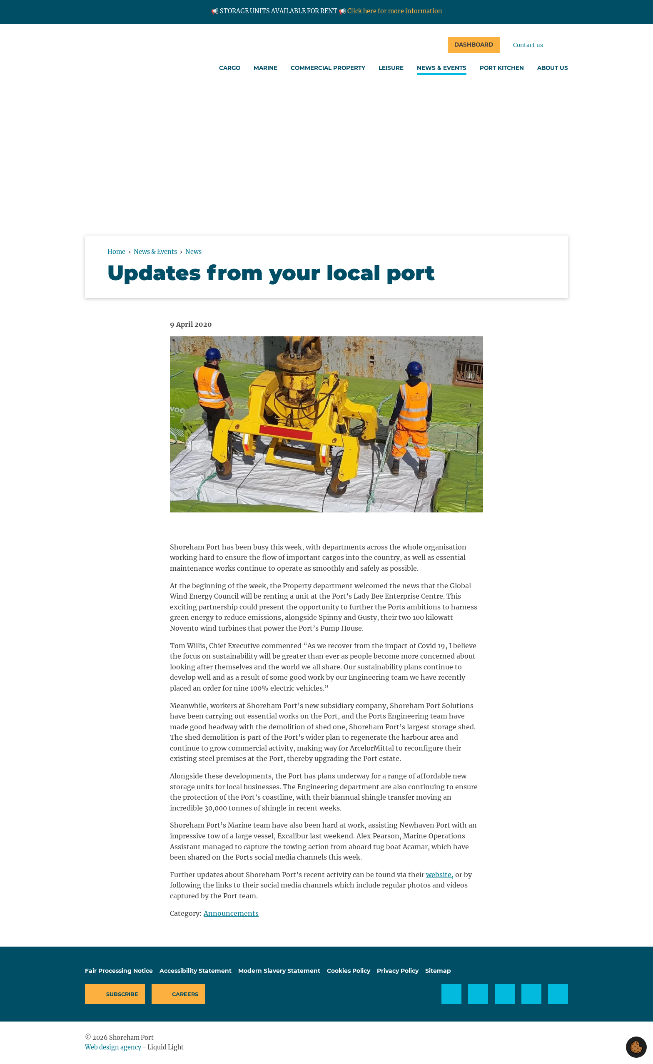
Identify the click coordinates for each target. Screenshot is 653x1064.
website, (440, 874)
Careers (185, 994)
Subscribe (122, 994)
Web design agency (113, 1047)
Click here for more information (394, 11)
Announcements (231, 913)
